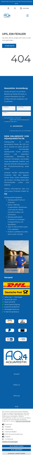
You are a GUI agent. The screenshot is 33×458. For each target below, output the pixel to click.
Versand (16, 374)
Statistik (8, 427)
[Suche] (15, 8)
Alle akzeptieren (16, 446)
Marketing (9, 429)
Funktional (9, 439)
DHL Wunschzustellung (14, 434)
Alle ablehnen (16, 449)
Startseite (9, 46)
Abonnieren (16, 126)
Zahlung (16, 396)
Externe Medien (11, 432)
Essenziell (8, 424)
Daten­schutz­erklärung (23, 421)
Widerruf (16, 385)
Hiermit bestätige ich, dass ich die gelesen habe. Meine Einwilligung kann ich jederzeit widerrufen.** (16, 119)
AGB (16, 406)
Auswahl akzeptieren (16, 453)
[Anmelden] (8, 8)
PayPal (7, 436)
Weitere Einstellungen (10, 441)
